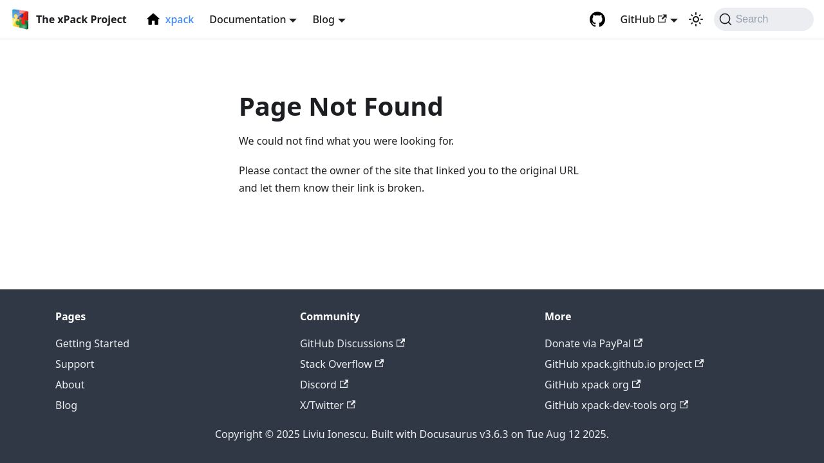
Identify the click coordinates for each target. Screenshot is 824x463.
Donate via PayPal (593, 343)
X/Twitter (327, 405)
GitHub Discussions (352, 343)
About (69, 384)
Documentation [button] (247, 19)
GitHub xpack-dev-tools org (616, 405)
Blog (66, 405)
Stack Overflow (342, 364)
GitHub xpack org (593, 384)
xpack (179, 19)
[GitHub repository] (597, 19)
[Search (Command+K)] (764, 19)
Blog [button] (323, 19)
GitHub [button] (644, 19)
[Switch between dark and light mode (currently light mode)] (696, 19)
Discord (324, 384)
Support (74, 364)
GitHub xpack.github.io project (624, 364)
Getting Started (92, 343)
